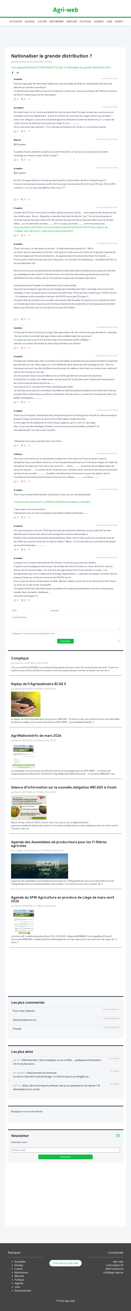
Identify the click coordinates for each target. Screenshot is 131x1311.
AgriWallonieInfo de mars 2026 (36, 736)
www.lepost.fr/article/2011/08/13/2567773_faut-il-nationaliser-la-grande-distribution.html (60, 67)
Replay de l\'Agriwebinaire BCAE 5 (38, 684)
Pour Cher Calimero (24, 1010)
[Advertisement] (65, 35)
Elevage (30, 21)
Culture (42, 21)
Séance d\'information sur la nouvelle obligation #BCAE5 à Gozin (64, 787)
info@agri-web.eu (113, 1272)
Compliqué (20, 658)
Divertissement (23, 1290)
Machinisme (57, 21)
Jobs (109, 21)
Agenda (99, 21)
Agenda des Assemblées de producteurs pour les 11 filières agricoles (59, 844)
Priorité (17, 1028)
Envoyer (65, 641)
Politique (85, 21)
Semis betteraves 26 (24, 1019)
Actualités (15, 21)
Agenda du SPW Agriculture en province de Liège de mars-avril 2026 (62, 899)
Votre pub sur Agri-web (65, 1263)
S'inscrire (65, 1156)
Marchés (71, 21)
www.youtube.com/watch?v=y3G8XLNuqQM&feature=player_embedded (52, 501)
